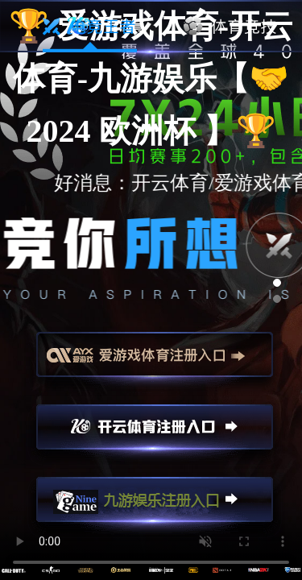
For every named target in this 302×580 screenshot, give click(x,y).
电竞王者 (90, 26)
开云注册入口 (154, 434)
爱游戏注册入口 (154, 361)
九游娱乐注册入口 (154, 506)
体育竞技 (231, 26)
